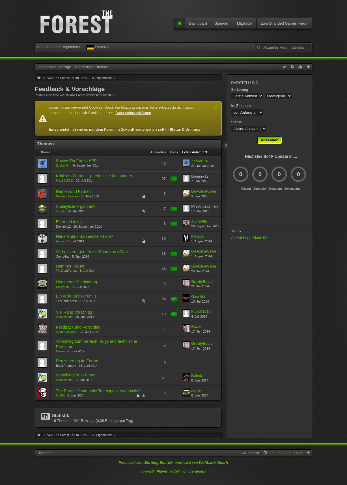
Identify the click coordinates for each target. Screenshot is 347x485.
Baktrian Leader (67, 196)
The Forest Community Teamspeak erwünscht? (98, 391)
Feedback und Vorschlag (78, 327)
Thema (45, 152)
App (248, 238)
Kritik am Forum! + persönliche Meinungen (94, 176)
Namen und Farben (73, 191)
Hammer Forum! (70, 266)
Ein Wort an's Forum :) (76, 296)
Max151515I (64, 180)
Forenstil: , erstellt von (173, 471)
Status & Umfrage (185, 129)
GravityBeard (202, 281)
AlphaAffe (199, 221)
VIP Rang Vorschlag (74, 312)
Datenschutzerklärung (133, 113)
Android (237, 238)
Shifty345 (62, 286)
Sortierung (239, 89)
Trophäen (45, 453)
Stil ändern (250, 453)
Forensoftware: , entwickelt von (173, 462)
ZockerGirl (63, 165)
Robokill (197, 375)
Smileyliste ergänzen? (76, 206)
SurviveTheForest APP (76, 160)
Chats (257, 238)
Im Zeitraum (241, 106)
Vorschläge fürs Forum (76, 375)
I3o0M (60, 395)
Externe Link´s (69, 221)
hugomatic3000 (66, 331)
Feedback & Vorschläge (70, 88)
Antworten (158, 152)
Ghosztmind (64, 316)
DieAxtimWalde (203, 191)
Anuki (60, 241)
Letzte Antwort (193, 152)
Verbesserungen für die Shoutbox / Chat (92, 251)
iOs (266, 238)
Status (236, 122)
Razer (196, 326)
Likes (174, 152)
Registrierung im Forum (77, 361)
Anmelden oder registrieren (59, 47)
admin (196, 391)
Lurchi (60, 211)
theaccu (197, 236)
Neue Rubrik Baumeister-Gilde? (84, 236)
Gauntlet (198, 296)
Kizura (60, 351)
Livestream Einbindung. (77, 282)
